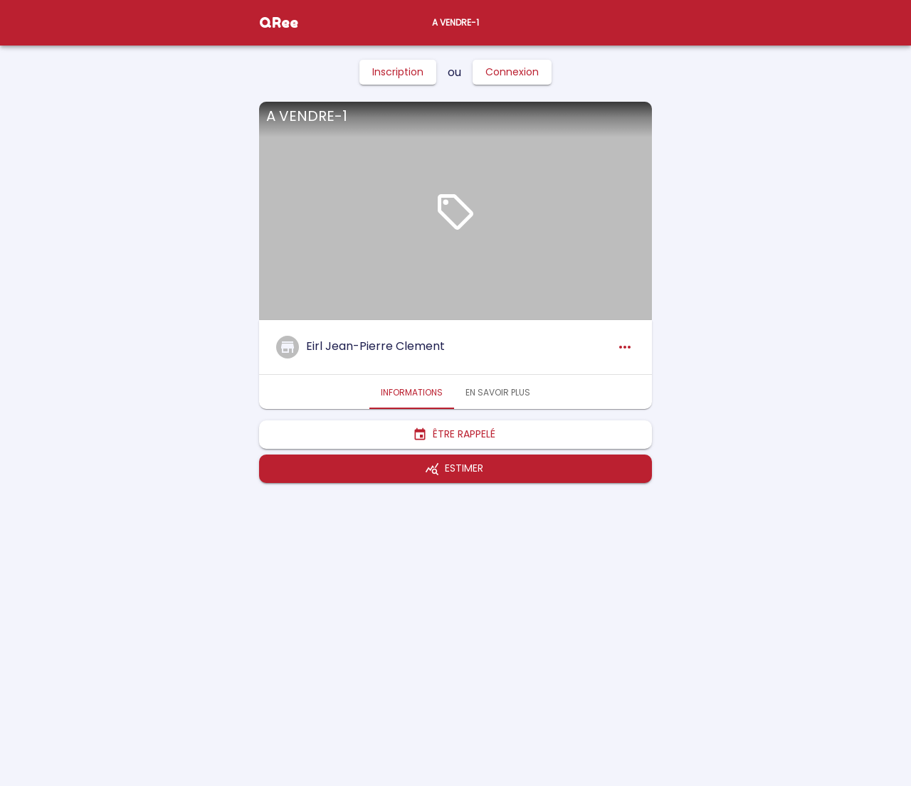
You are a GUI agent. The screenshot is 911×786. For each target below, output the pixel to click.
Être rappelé (455, 434)
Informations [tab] (411, 392)
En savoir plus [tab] (498, 392)
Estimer (455, 469)
